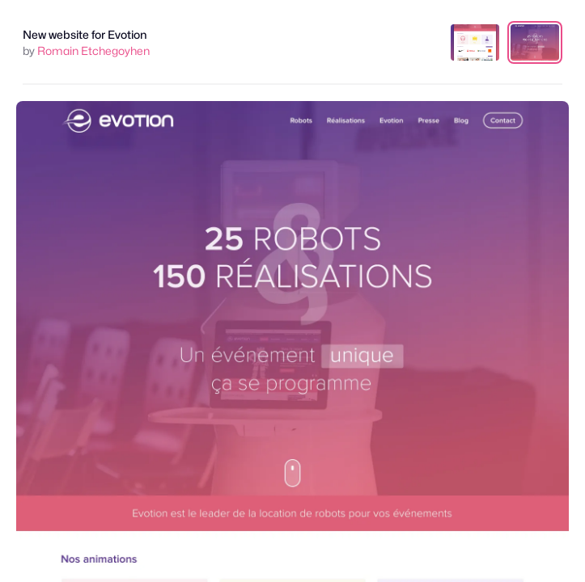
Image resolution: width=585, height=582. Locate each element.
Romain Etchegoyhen (93, 50)
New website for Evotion (85, 34)
